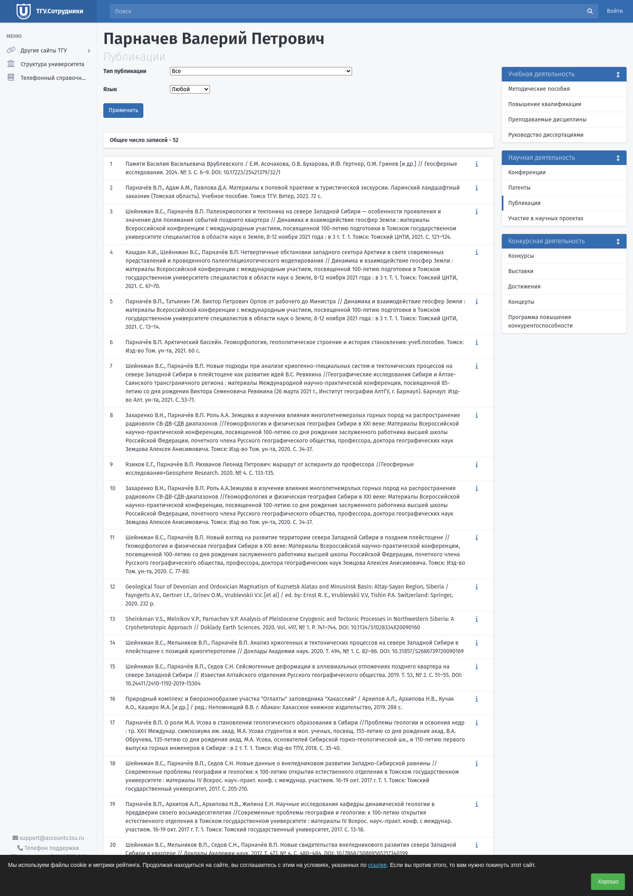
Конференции (527, 172)
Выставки (520, 271)
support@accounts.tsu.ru (48, 838)
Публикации (524, 203)
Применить (123, 110)
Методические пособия (539, 89)
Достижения (524, 286)
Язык (110, 89)
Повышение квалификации (544, 104)
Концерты (521, 302)
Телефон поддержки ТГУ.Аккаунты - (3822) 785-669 (48, 852)
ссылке (377, 865)
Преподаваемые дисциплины (547, 119)
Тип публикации (124, 71)
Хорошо (607, 881)
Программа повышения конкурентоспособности (540, 321)
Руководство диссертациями (546, 135)
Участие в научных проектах (545, 218)
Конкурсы (521, 256)
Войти (615, 11)
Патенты (519, 187)
